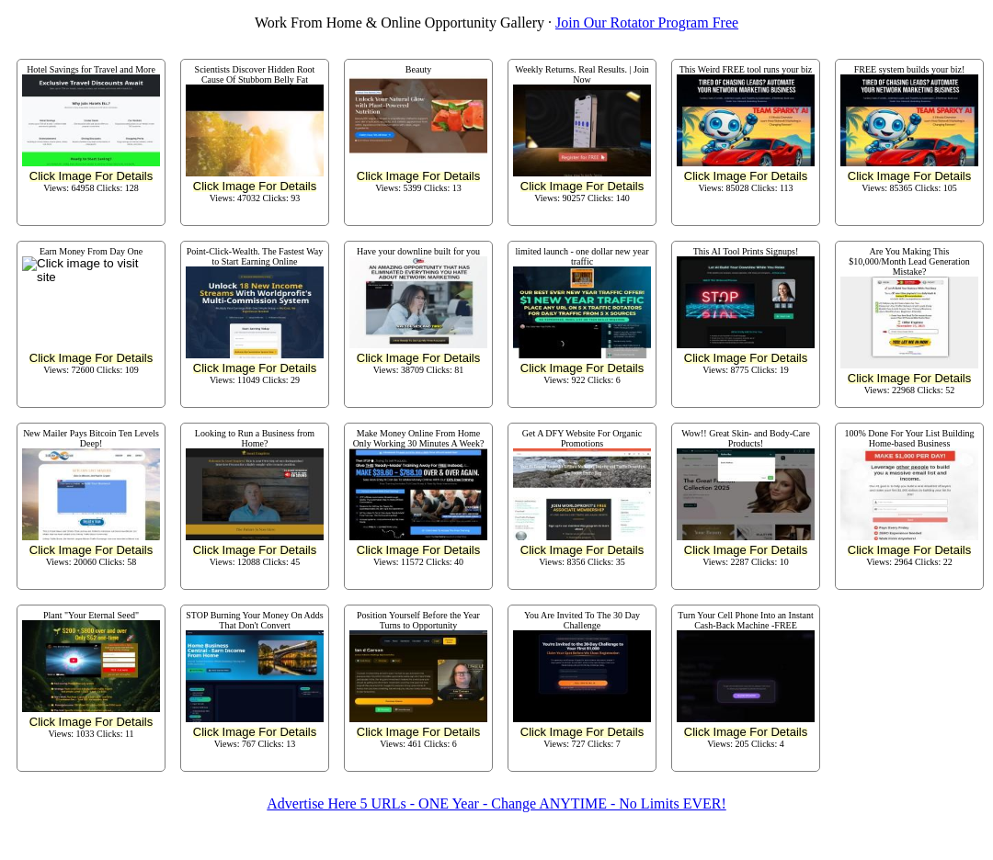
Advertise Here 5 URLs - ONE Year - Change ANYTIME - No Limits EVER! (496, 803)
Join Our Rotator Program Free (646, 22)
